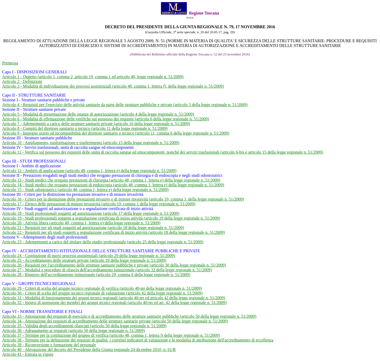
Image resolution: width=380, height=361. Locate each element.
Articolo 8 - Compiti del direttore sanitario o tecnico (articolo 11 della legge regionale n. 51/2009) (85, 128)
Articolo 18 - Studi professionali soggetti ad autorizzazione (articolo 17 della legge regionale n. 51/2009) (90, 213)
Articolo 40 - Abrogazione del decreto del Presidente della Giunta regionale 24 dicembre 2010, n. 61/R (89, 349)
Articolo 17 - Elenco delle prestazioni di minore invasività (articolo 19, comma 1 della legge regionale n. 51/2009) (99, 204)
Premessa (10, 63)
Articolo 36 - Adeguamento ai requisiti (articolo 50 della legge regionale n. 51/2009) (73, 330)
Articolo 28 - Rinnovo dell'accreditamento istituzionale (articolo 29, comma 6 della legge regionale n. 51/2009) (96, 274)
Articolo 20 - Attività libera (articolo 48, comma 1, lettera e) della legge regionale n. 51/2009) (81, 223)
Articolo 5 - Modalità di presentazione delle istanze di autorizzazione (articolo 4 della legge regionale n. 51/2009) (98, 114)
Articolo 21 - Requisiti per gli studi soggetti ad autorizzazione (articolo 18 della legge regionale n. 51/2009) (93, 227)
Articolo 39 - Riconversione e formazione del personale (49, 345)
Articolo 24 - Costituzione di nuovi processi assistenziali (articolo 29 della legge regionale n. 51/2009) (88, 255)
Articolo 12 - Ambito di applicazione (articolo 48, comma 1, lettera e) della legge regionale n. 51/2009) (89, 170)
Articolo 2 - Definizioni (22, 81)
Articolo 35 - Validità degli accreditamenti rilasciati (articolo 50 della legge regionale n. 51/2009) (84, 326)
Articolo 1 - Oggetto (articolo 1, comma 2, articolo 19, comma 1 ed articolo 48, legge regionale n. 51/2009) (92, 76)
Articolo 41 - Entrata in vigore (27, 354)
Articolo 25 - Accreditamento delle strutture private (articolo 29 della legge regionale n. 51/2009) (84, 260)
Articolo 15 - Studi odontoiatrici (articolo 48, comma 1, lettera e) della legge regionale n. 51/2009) (85, 189)
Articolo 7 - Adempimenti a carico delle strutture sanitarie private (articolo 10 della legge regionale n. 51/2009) (96, 123)
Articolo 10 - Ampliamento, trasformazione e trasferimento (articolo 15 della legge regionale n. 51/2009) (90, 142)
